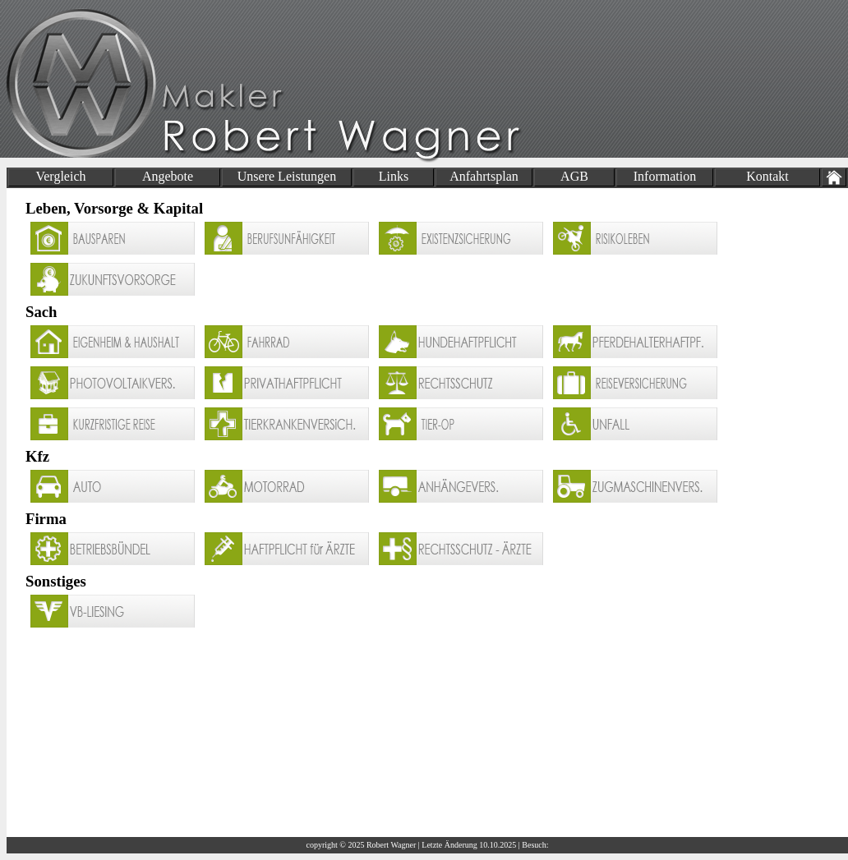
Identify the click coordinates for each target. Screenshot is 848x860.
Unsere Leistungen (286, 176)
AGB (574, 176)
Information (665, 176)
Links (393, 176)
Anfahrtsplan (483, 176)
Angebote (167, 176)
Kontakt (767, 176)
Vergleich (60, 176)
